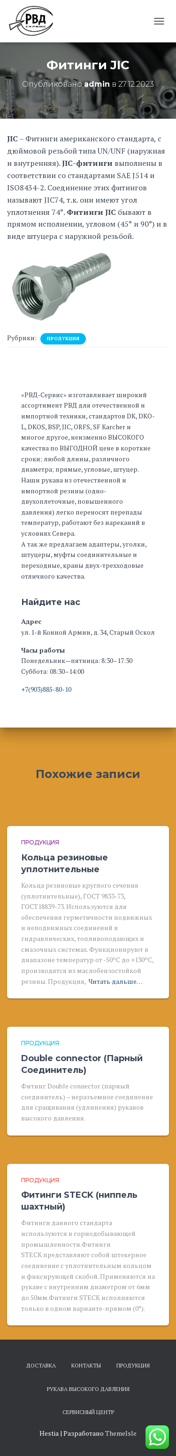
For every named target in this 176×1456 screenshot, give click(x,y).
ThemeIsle (121, 1433)
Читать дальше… (116, 981)
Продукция (63, 338)
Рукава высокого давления (88, 1388)
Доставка (41, 1365)
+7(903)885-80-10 (46, 689)
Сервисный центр (88, 1411)
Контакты (86, 1365)
